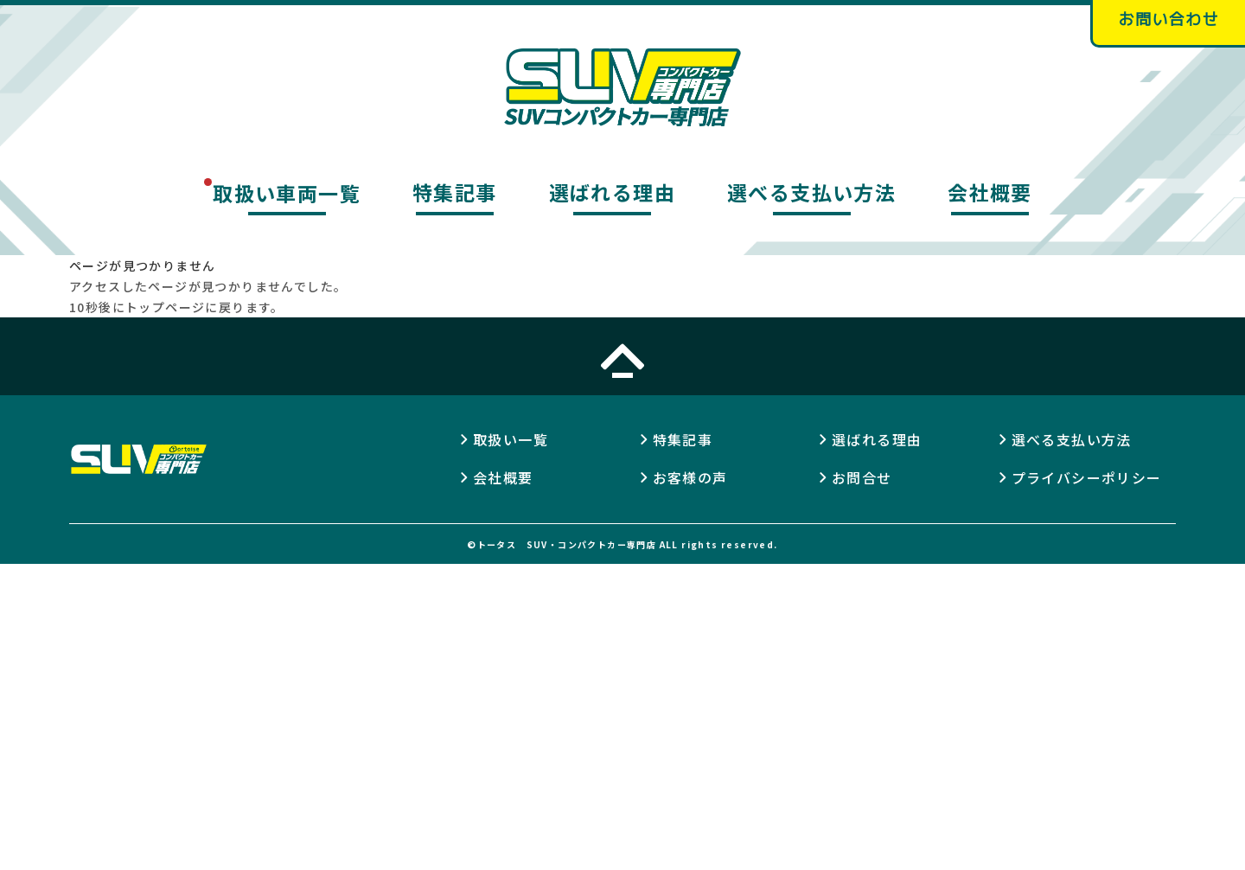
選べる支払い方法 (811, 193)
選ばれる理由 (612, 193)
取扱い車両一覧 (287, 193)
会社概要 (990, 193)
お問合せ (862, 477)
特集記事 (454, 193)
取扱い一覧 (510, 439)
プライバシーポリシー (1087, 477)
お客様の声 (690, 477)
